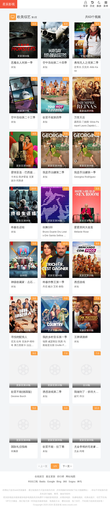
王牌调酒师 (81, 337)
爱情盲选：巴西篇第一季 (23, 173)
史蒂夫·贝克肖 (81, 67)
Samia (52, 235)
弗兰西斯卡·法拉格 (24, 345)
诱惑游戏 (79, 282)
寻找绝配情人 (19, 337)
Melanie (78, 231)
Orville (58, 345)
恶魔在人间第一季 (22, 62)
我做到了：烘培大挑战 (86, 392)
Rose (86, 231)
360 (65, 481)
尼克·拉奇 (16, 341)
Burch (23, 396)
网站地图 (70, 476)
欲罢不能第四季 (52, 117)
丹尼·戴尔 (48, 286)
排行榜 (60, 476)
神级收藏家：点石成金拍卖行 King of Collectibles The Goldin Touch (23, 283)
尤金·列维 (79, 451)
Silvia (92, 122)
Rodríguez (90, 176)
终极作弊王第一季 (53, 282)
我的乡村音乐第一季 (55, 337)
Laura (84, 125)
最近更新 (50, 476)
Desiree (15, 396)
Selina (59, 235)
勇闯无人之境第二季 (86, 62)
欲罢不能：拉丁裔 (53, 446)
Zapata (91, 125)
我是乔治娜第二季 (53, 172)
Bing (59, 481)
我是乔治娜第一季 (85, 172)
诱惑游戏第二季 (52, 391)
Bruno (46, 231)
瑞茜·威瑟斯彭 (50, 341)
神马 (79, 481)
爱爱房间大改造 (83, 227)
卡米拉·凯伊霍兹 (19, 176)
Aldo (92, 67)
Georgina (79, 176)
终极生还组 (18, 227)
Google (51, 481)
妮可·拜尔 (79, 396)
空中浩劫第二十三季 (23, 117)
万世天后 (79, 117)
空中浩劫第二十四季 (55, 62)
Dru (59, 231)
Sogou (72, 481)
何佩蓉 (14, 451)
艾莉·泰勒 (58, 286)
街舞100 (48, 227)
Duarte (53, 231)
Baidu (42, 481)
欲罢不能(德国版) (21, 391)
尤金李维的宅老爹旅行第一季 (86, 447)
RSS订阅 (33, 481)
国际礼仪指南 (19, 446)
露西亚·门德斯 (81, 122)
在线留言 (39, 476)
